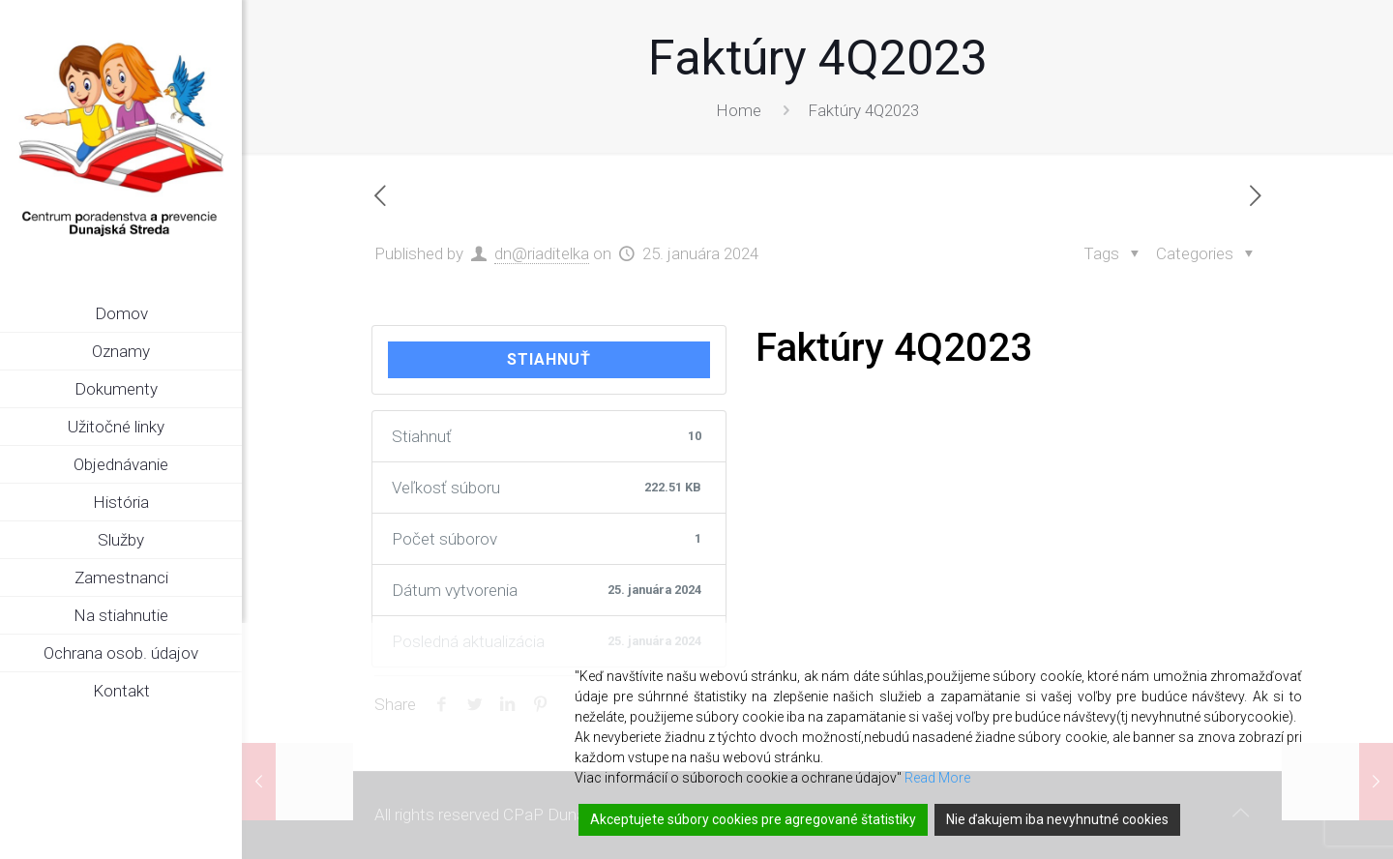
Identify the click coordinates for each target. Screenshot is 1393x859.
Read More (937, 777)
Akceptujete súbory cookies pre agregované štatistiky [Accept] (753, 819)
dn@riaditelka (541, 253)
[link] (227, 390)
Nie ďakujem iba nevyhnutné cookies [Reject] (1057, 819)
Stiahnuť (549, 359)
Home (738, 110)
